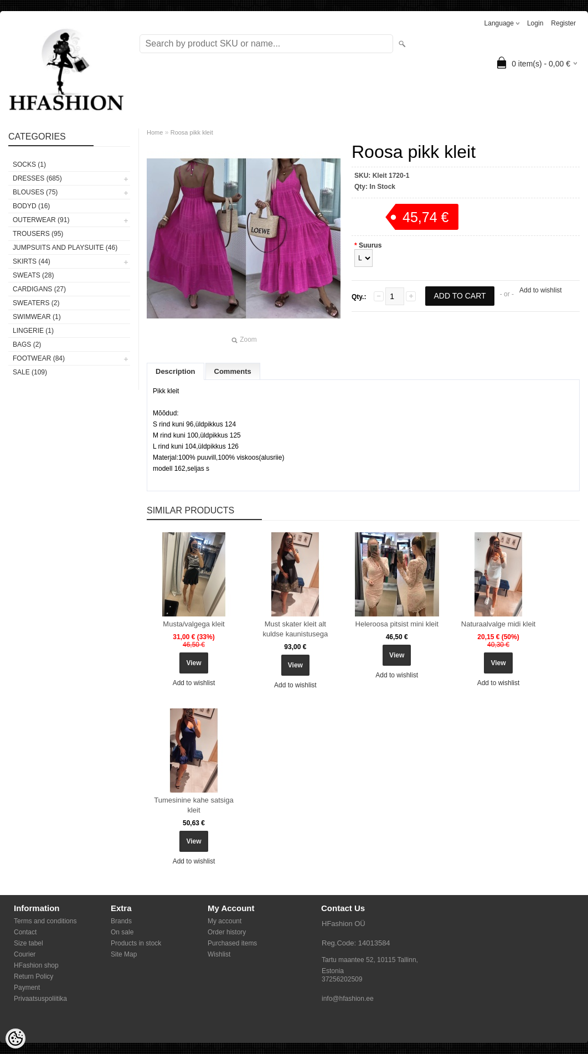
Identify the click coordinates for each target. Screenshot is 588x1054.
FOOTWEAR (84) (39, 358)
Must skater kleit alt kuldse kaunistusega (295, 629)
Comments (232, 371)
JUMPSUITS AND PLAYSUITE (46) (65, 247)
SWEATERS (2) (36, 303)
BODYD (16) (31, 206)
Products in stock (136, 943)
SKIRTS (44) (31, 261)
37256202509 (342, 979)
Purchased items (232, 943)
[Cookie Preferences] (15, 1038)
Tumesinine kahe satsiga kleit (193, 805)
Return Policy (33, 976)
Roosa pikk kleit (192, 132)
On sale (122, 932)
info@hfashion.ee (348, 998)
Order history (227, 932)
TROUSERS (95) (38, 234)
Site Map (124, 954)
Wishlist (219, 954)
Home (155, 132)
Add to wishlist (540, 290)
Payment (27, 987)
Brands (121, 921)
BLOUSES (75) (35, 192)
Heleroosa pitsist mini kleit (397, 624)
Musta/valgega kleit (193, 624)
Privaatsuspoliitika (40, 998)
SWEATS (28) (33, 275)
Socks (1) (29, 164)
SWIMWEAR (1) (37, 317)
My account (224, 921)
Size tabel (28, 943)
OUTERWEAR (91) (41, 220)
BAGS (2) (27, 344)
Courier (24, 954)
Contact (25, 932)
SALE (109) (30, 372)
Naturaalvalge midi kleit (498, 624)
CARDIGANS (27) (39, 289)
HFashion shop (36, 965)
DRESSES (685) (37, 178)
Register (563, 23)
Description (175, 371)
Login (535, 23)
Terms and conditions (45, 921)
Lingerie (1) (33, 331)
